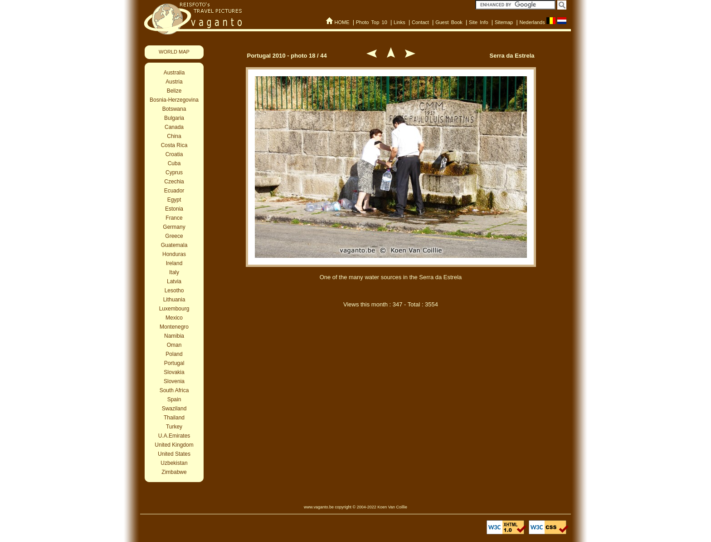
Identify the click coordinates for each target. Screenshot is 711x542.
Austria (174, 82)
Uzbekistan (174, 463)
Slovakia (174, 372)
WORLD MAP (174, 51)
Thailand (174, 417)
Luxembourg (174, 308)
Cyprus (174, 172)
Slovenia (174, 381)
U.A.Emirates (174, 436)
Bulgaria (174, 118)
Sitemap (504, 22)
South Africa (174, 390)
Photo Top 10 (371, 22)
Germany (174, 227)
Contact (420, 22)
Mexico (174, 318)
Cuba (174, 163)
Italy (174, 272)
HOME (341, 22)
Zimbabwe (173, 472)
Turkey (174, 427)
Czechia (174, 181)
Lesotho (174, 290)
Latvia (174, 281)
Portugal (174, 363)
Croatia (174, 154)
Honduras (174, 254)
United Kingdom (174, 445)
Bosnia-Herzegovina (174, 100)
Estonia (174, 209)
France (174, 218)
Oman (174, 345)
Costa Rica (174, 145)
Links (399, 22)
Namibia (174, 336)
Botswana (174, 109)
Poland (174, 354)
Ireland (174, 263)
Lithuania (174, 299)
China (174, 136)
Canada (174, 127)
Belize (174, 91)
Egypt (174, 200)
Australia (174, 72)
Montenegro (174, 327)
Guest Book (449, 22)
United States (174, 454)
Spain (174, 399)
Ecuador (174, 190)
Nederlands (532, 22)
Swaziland (174, 408)
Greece (174, 236)
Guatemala (174, 245)
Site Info (478, 22)
